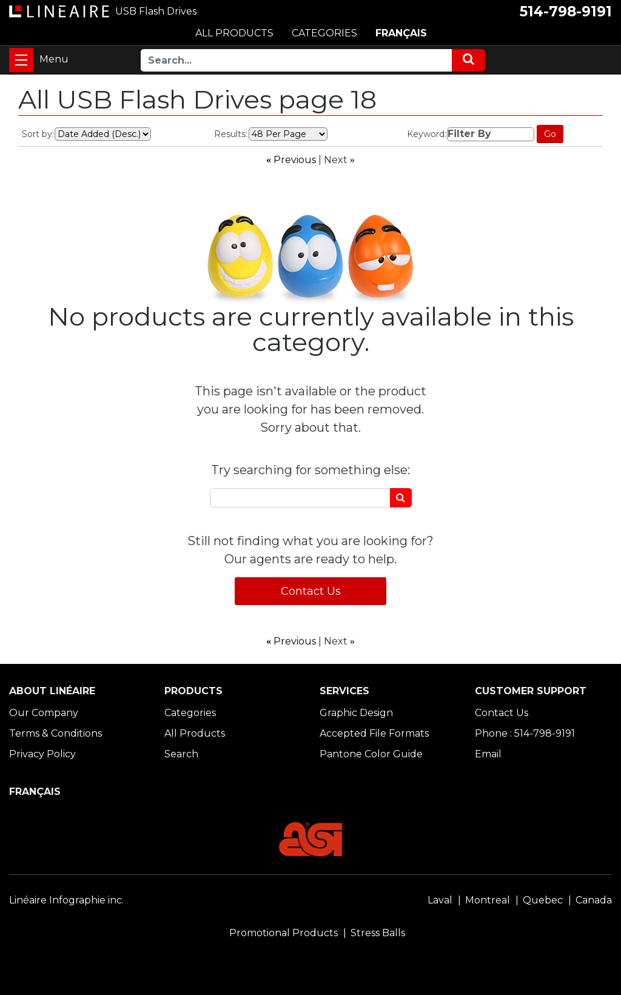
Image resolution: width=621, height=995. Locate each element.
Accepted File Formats (374, 733)
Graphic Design (356, 713)
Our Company (43, 713)
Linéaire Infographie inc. (66, 900)
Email (488, 754)
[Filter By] (490, 134)
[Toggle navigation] (21, 60)
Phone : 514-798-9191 (525, 733)
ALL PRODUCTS (234, 33)
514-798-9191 (566, 11)
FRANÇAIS (401, 33)
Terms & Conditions (55, 733)
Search (181, 754)
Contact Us (311, 591)
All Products (194, 733)
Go (550, 134)
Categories (190, 713)
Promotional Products (283, 933)
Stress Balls (378, 933)
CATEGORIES (324, 33)
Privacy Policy (42, 754)
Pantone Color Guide (371, 754)
